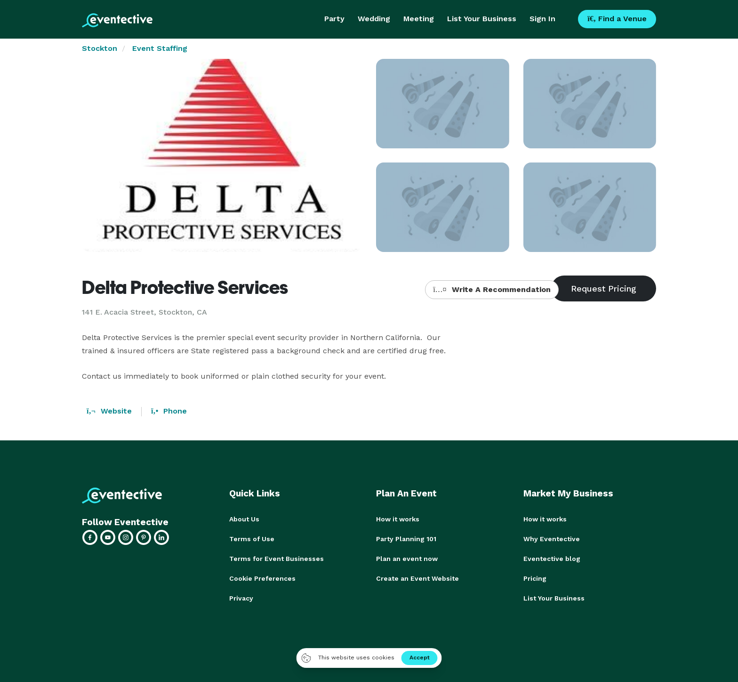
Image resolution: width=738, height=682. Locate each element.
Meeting (418, 18)
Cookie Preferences (262, 578)
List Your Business (481, 18)
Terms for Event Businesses (276, 558)
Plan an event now (407, 558)
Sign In (542, 18)
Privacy (241, 598)
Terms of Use (251, 539)
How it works (397, 519)
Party (334, 18)
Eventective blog (551, 558)
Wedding (374, 18)
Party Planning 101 (406, 539)
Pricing (534, 578)
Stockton (99, 48)
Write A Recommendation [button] (491, 289)
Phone (169, 410)
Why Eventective (551, 539)
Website (109, 410)
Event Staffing (159, 48)
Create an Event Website (417, 578)
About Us (244, 519)
